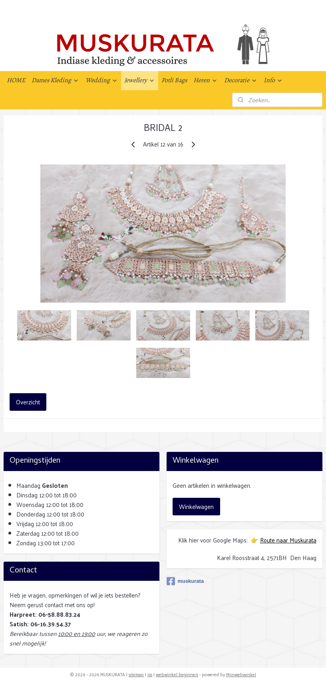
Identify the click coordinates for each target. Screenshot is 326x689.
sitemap (136, 674)
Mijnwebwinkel (241, 674)
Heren (205, 80)
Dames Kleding (55, 80)
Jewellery (139, 80)
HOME (16, 80)
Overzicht (28, 401)
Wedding (101, 80)
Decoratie (240, 80)
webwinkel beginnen (177, 674)
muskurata (185, 581)
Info (273, 80)
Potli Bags (174, 80)
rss (149, 674)
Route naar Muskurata (288, 540)
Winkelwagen (196, 506)
